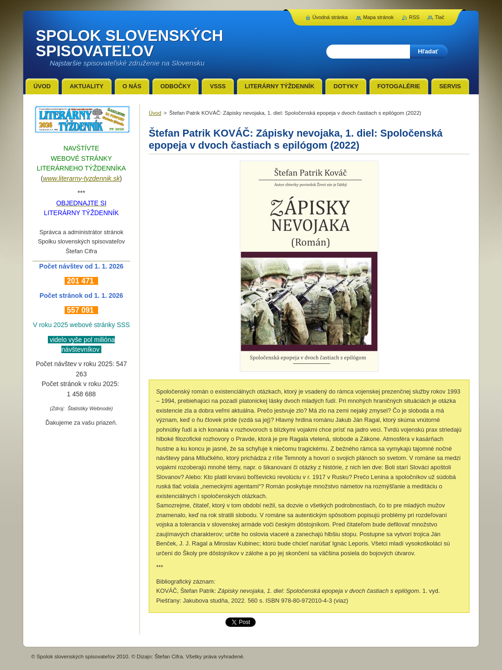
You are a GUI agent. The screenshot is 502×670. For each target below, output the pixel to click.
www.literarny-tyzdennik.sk (81, 178)
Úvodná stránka (330, 17)
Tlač (439, 17)
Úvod (155, 113)
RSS (414, 17)
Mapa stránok (378, 17)
